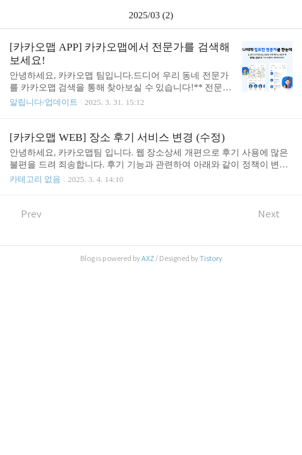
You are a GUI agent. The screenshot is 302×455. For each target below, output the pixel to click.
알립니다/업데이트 (43, 102)
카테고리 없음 (35, 179)
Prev (25, 214)
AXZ (148, 258)
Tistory (211, 258)
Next (275, 214)
